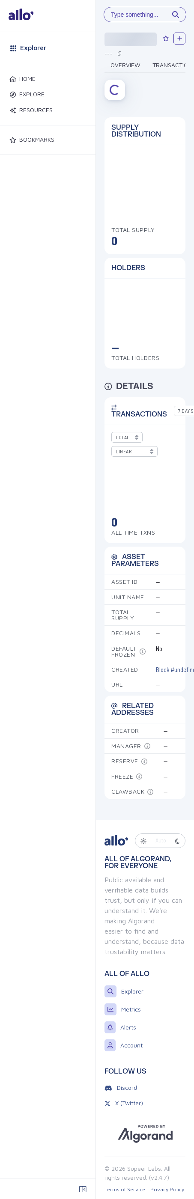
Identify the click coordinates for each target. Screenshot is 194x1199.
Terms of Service (124, 1189)
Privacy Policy (167, 1189)
